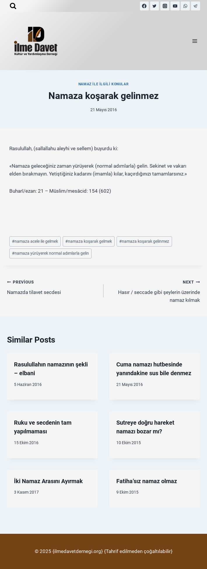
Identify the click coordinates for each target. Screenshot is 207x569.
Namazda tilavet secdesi (53, 286)
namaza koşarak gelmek (88, 241)
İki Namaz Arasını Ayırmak (48, 481)
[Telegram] (195, 5)
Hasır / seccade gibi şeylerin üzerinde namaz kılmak (154, 290)
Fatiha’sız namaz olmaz (146, 481)
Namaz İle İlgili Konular (103, 84)
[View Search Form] (13, 6)
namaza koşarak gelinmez (144, 241)
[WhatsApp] (185, 5)
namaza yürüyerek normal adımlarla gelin (50, 253)
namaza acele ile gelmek (35, 241)
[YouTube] (175, 5)
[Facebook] (144, 5)
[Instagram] (164, 5)
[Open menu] (194, 41)
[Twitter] (154, 5)
